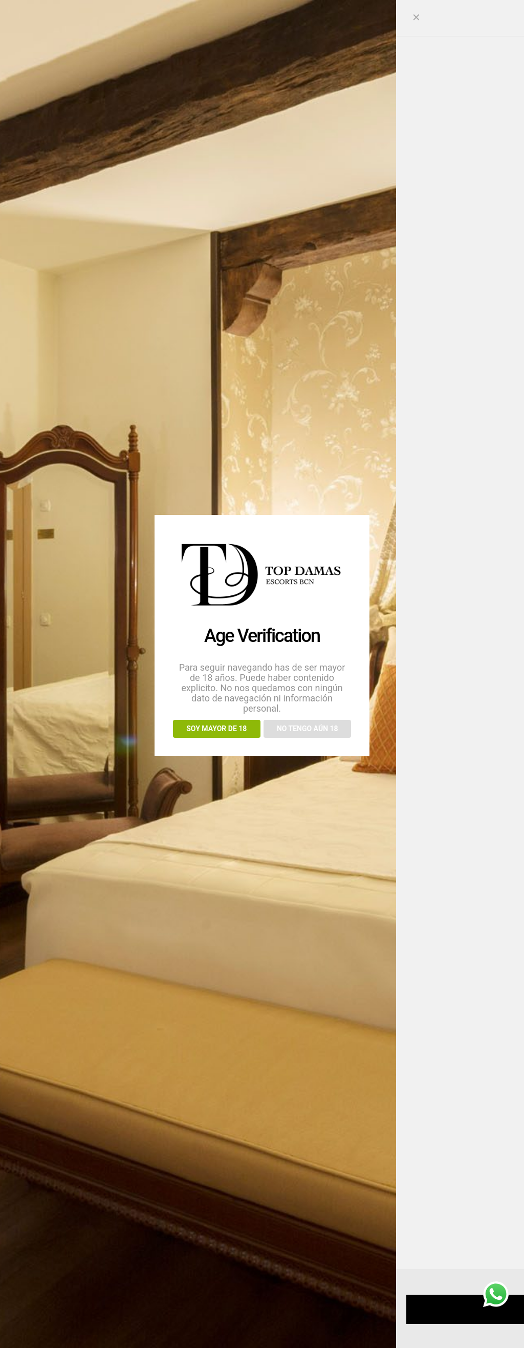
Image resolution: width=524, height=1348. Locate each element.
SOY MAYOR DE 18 (216, 728)
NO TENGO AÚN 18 (307, 728)
